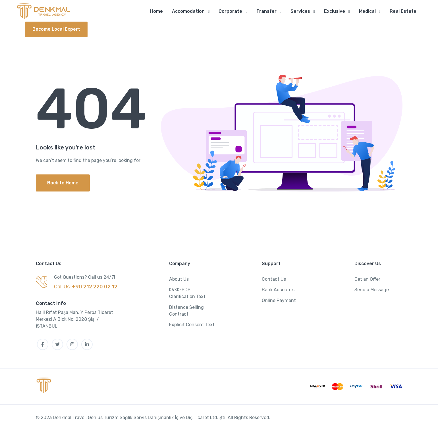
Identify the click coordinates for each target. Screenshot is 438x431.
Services (300, 11)
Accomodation (188, 11)
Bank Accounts (278, 290)
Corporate (230, 11)
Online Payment (279, 300)
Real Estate (403, 11)
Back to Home (62, 183)
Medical (367, 11)
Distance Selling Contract (186, 311)
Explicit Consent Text (192, 325)
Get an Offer (367, 279)
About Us (179, 279)
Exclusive (334, 11)
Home (156, 11)
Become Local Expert (56, 29)
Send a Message (371, 290)
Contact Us (274, 279)
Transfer (266, 11)
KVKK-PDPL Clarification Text (187, 293)
